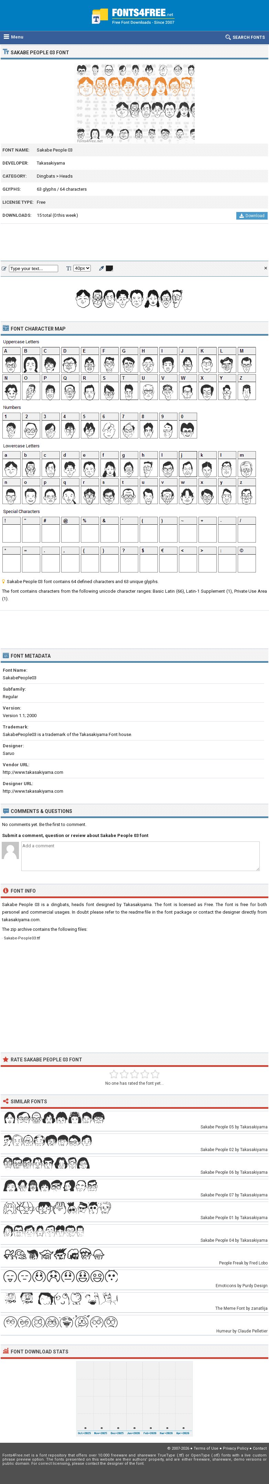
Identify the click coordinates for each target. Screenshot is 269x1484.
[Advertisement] (134, 242)
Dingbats (46, 176)
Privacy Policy (235, 1448)
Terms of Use (206, 1448)
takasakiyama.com (21, 919)
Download (252, 215)
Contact (260, 1448)
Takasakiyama (51, 163)
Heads (66, 176)
